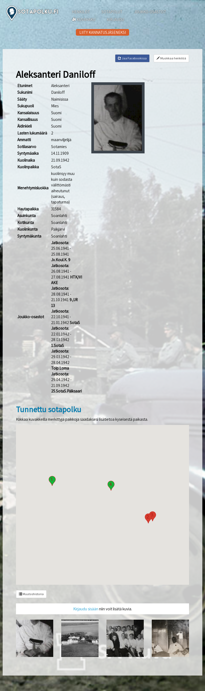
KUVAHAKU (83, 19)
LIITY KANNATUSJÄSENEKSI (102, 32)
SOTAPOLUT (111, 11)
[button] (52, 481)
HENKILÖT (81, 11)
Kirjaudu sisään (85, 608)
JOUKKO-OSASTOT (150, 11)
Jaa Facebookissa (132, 58)
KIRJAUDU (115, 19)
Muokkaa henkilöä (171, 58)
